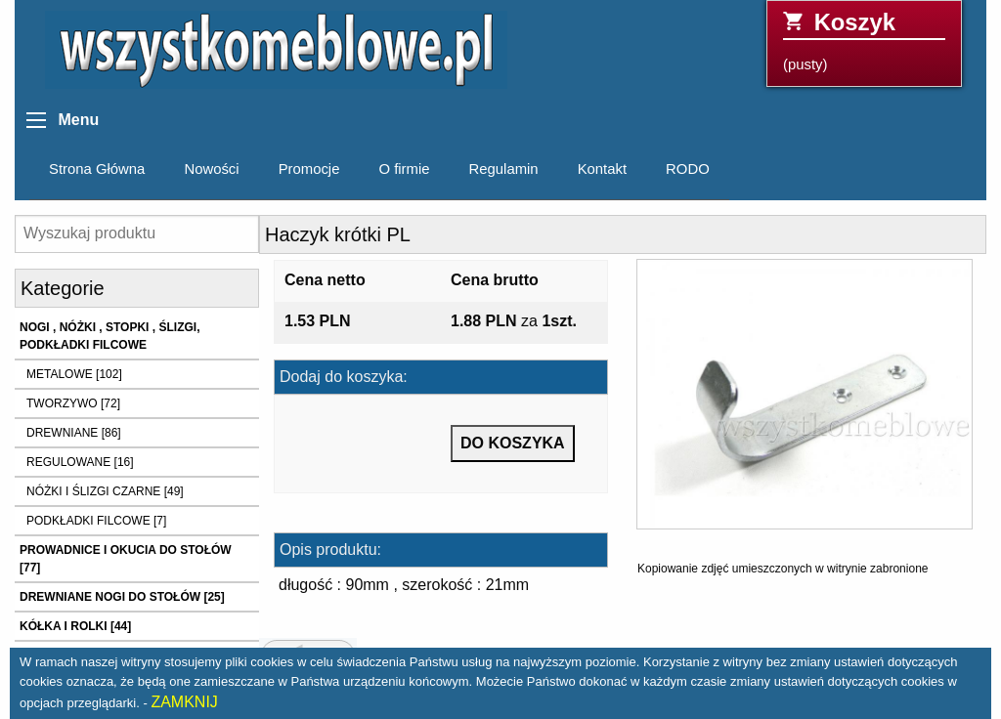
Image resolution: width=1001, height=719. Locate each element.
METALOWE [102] (74, 374)
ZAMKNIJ (184, 702)
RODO (688, 169)
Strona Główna (97, 169)
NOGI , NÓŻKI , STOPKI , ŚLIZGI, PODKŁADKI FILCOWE (109, 336)
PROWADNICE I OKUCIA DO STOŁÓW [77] (126, 558)
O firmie (403, 169)
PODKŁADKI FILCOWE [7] (96, 521)
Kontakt (602, 169)
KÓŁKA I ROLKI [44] (75, 626)
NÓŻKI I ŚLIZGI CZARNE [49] (105, 491)
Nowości (211, 169)
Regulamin (504, 169)
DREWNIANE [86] (73, 433)
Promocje (309, 169)
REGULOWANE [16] (80, 462)
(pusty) (864, 40)
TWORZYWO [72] (73, 403)
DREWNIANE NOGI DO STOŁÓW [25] (122, 597)
